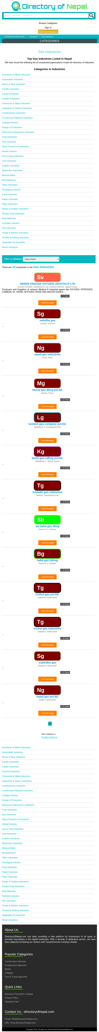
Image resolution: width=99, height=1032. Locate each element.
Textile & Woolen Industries (15, 233)
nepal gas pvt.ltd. (47, 696)
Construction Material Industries (17, 118)
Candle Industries (10, 89)
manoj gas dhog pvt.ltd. (47, 389)
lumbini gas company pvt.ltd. (47, 423)
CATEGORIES (49, 41)
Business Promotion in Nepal (19, 994)
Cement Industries (11, 98)
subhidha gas (47, 662)
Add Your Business (48, 32)
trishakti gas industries (47, 492)
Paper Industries (10, 199)
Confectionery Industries (14, 113)
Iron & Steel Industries (12, 156)
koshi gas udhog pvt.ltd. (47, 458)
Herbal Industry (9, 151)
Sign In (48, 27)
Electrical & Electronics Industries (18, 132)
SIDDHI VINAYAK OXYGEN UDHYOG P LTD (47, 283)
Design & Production (12, 127)
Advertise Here (12, 1002)
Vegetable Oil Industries (13, 242)
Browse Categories (48, 23)
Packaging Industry (11, 189)
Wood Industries (10, 247)
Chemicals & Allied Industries (16, 103)
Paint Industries (9, 194)
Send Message (47, 303)
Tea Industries (9, 228)
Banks (8, 969)
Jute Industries (9, 161)
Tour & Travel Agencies (16, 977)
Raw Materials (9, 218)
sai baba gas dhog (47, 526)
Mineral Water (9, 175)
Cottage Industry (10, 122)
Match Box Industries (12, 170)
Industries (34, 37)
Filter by (13, 259)
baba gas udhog (47, 560)
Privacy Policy (11, 998)
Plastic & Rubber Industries (15, 209)
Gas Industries (9, 142)
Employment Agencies (15, 965)
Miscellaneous (9, 180)
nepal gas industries (47, 354)
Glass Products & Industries (15, 146)
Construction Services (15, 961)
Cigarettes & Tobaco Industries (17, 108)
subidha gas (47, 320)
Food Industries (9, 137)
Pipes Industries (10, 204)
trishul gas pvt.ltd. (47, 594)
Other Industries (10, 185)
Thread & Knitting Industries (15, 237)
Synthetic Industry (10, 223)
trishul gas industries (47, 628)
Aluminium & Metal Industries (16, 75)
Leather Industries (11, 166)
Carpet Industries (10, 94)
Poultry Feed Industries (13, 213)
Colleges (9, 973)
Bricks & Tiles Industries (13, 84)
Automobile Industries (12, 79)
